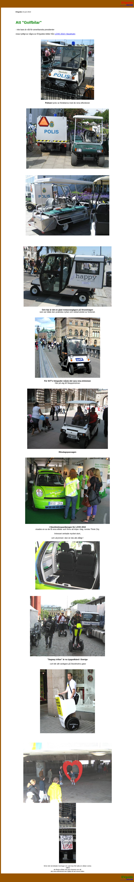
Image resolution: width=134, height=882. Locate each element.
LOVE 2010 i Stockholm (65, 34)
